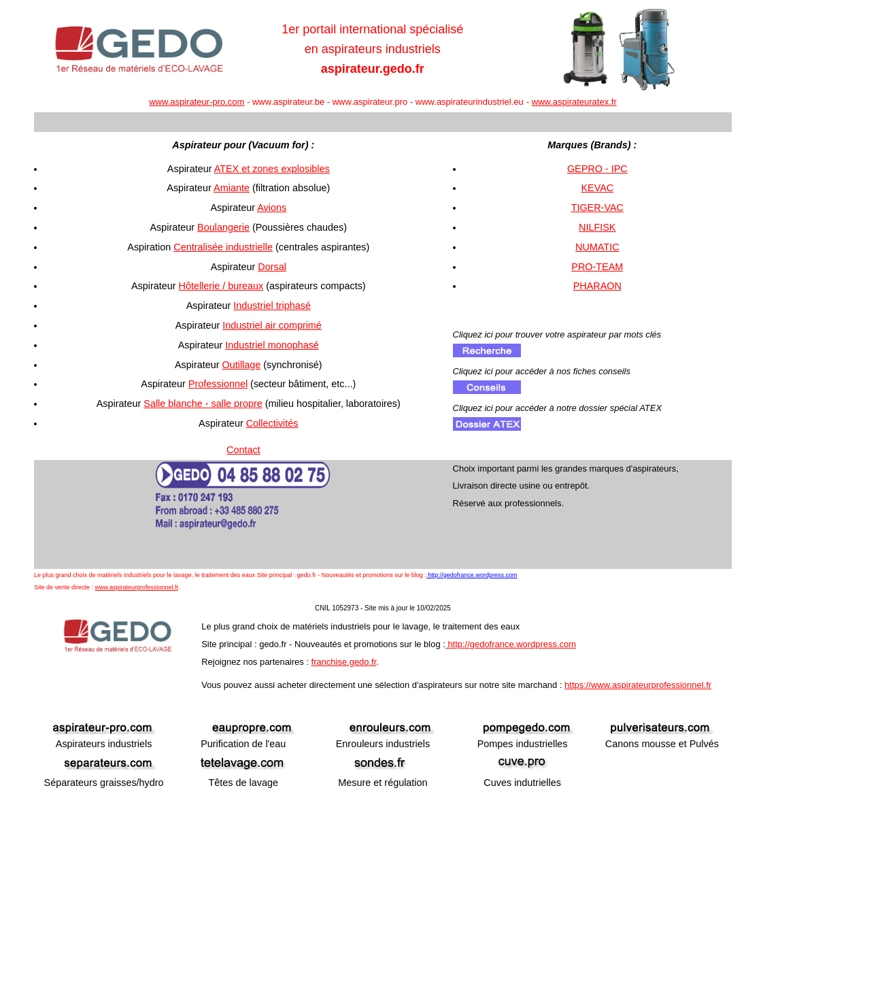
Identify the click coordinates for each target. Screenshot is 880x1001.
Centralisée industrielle (223, 247)
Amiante (232, 187)
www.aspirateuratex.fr (574, 102)
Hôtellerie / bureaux (221, 285)
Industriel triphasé (272, 305)
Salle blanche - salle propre (202, 403)
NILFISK (597, 227)
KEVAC (597, 187)
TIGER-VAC (597, 207)
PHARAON (597, 285)
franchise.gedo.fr (344, 662)
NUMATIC (597, 247)
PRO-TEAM (597, 266)
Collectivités (272, 423)
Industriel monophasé (272, 345)
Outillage (241, 364)
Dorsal (272, 266)
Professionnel (218, 383)
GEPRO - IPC (597, 168)
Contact (243, 449)
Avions (271, 207)
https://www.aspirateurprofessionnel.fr (637, 685)
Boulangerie (223, 227)
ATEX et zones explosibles (272, 168)
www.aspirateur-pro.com (196, 102)
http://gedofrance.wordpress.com (472, 575)
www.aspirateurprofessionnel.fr (137, 587)
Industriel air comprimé (272, 325)
